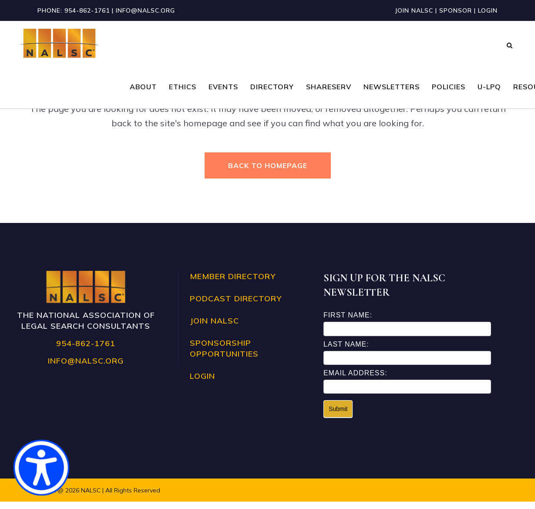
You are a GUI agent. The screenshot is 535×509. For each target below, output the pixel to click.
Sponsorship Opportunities (224, 355)
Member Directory (233, 284)
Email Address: (355, 380)
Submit (338, 416)
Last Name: (346, 351)
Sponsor (455, 10)
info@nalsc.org (145, 10)
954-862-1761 (87, 10)
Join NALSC (414, 10)
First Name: (347, 322)
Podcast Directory (236, 306)
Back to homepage (267, 165)
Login (488, 10)
